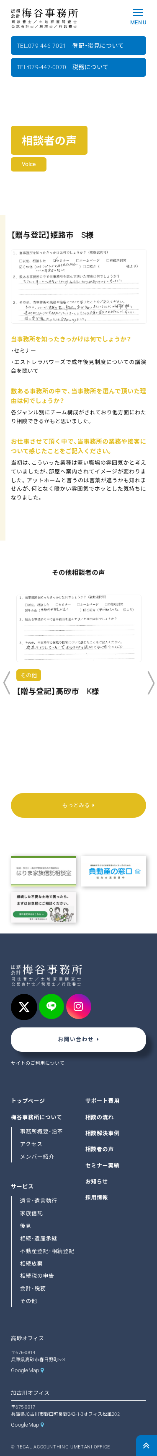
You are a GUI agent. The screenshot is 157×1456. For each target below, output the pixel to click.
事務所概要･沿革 (41, 1131)
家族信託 (31, 1213)
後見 (25, 1226)
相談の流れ (99, 1117)
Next (150, 683)
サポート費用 (102, 1101)
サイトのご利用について (37, 1063)
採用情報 (96, 1198)
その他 (28, 1301)
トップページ (28, 1101)
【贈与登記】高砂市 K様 (57, 691)
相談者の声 (99, 1150)
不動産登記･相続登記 (47, 1251)
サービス (22, 1186)
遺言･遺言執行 (38, 1201)
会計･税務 (33, 1289)
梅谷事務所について (36, 1117)
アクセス (31, 1144)
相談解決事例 (102, 1133)
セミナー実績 (102, 1165)
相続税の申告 (37, 1276)
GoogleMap (25, 1370)
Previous (6, 683)
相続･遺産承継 (38, 1238)
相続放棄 (31, 1264)
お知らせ (96, 1181)
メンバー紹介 (37, 1157)
